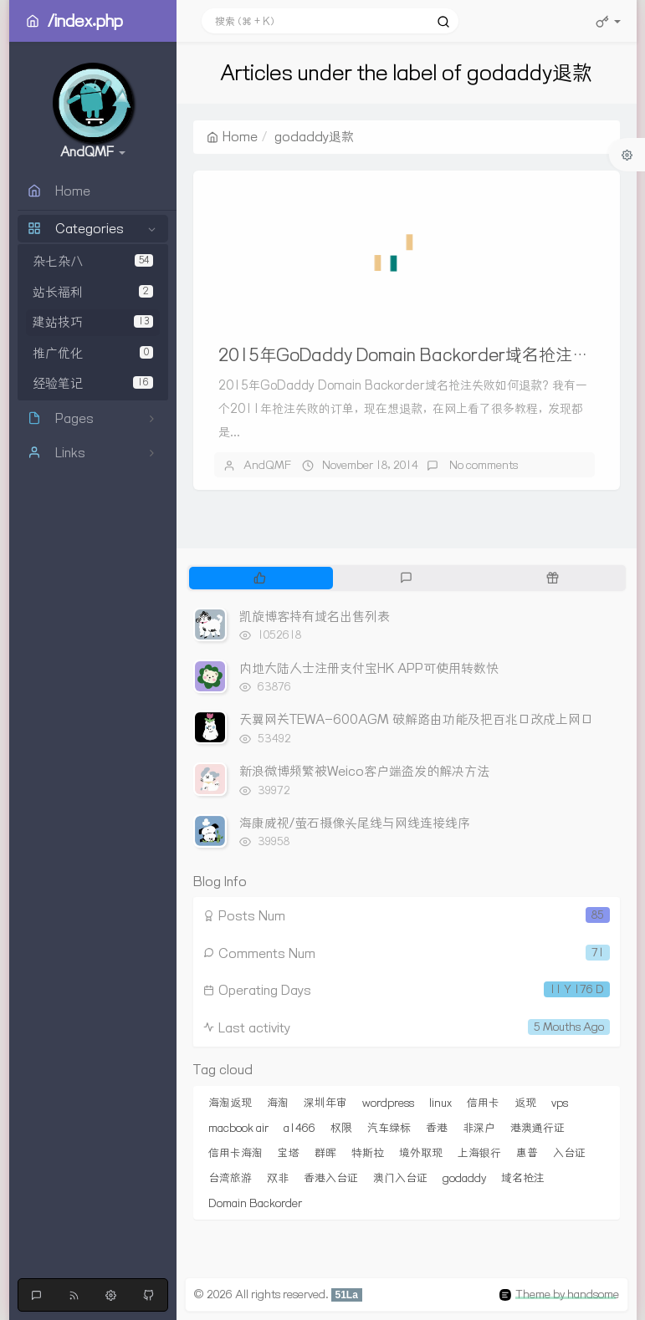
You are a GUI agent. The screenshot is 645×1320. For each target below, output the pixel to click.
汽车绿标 (389, 1127)
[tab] (260, 577)
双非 (278, 1178)
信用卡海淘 (235, 1152)
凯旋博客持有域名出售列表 (314, 616)
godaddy (464, 1178)
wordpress (388, 1102)
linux (440, 1102)
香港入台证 (331, 1178)
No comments (482, 464)
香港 (437, 1127)
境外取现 (421, 1152)
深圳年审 (325, 1102)
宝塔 (288, 1152)
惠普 (527, 1152)
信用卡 (483, 1102)
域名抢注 (523, 1178)
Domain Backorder (255, 1203)
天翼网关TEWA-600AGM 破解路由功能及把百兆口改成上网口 (416, 719)
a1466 (299, 1127)
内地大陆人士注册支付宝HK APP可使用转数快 (369, 668)
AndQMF (267, 464)
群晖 (325, 1152)
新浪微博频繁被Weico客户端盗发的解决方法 (364, 771)
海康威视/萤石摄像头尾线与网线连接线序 (354, 823)
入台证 (569, 1152)
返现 (525, 1102)
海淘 (278, 1102)
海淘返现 (230, 1102)
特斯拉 (367, 1152)
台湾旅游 (230, 1178)
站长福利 (93, 292)
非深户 (479, 1127)
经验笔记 (93, 383)
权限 (341, 1127)
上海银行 (479, 1152)
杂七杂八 (93, 261)
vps (559, 1102)
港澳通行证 (537, 1127)
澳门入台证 (400, 1178)
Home (232, 137)
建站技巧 (93, 322)
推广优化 (93, 353)
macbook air (238, 1127)
